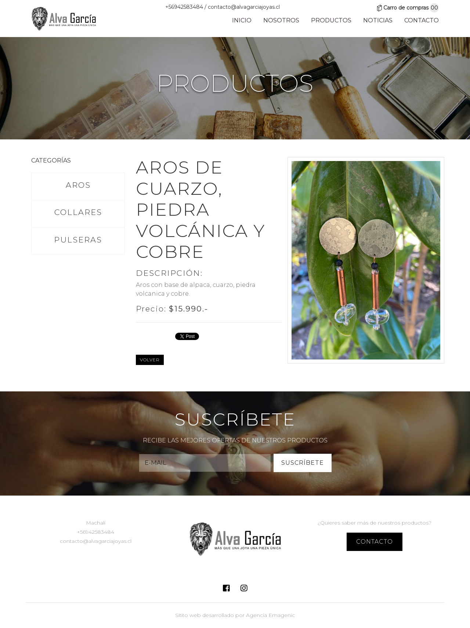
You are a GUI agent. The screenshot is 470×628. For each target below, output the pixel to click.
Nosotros (281, 22)
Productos (331, 22)
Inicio (242, 22)
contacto (374, 541)
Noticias (378, 22)
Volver (150, 359)
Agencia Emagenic (270, 615)
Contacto (421, 22)
